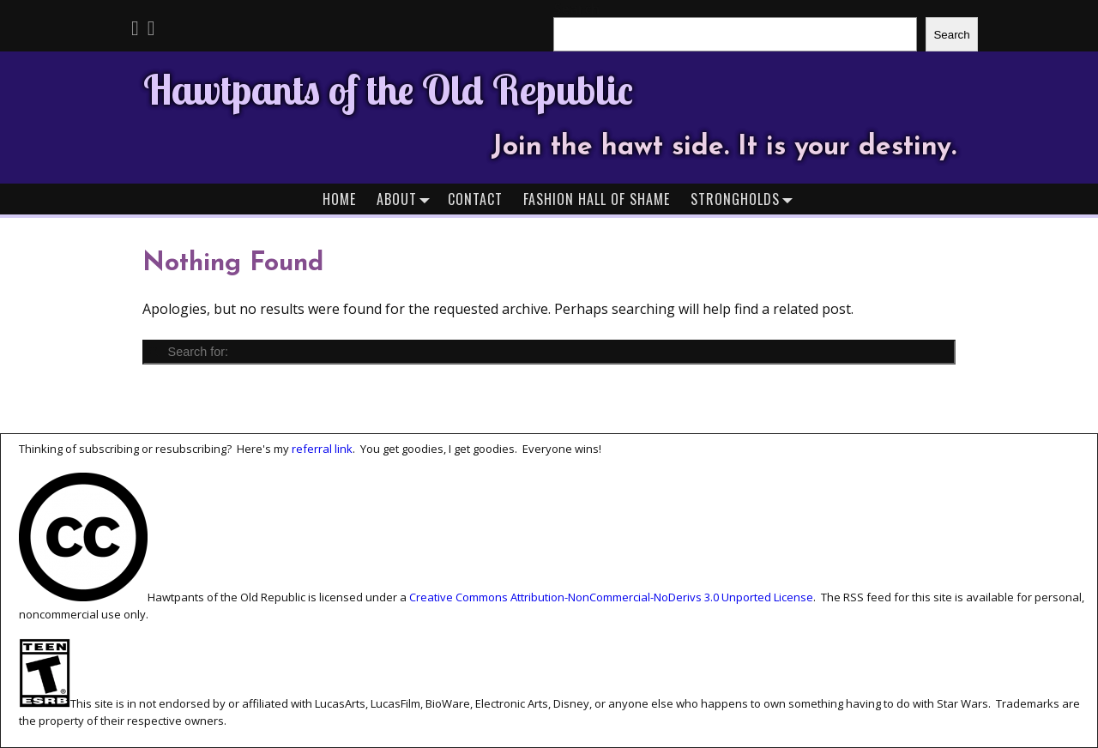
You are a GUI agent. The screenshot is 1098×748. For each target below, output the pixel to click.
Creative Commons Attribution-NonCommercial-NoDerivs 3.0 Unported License (611, 597)
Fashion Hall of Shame (596, 199)
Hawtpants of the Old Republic (388, 89)
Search (951, 34)
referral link (322, 448)
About (407, 199)
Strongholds (745, 199)
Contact (475, 199)
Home (339, 199)
